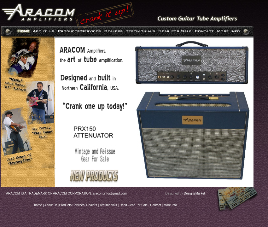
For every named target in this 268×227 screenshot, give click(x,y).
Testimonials (108, 205)
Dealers (91, 205)
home (38, 205)
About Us (50, 205)
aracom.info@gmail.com (110, 193)
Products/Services (72, 205)
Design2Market (194, 193)
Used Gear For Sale (133, 205)
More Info (170, 205)
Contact (155, 205)
